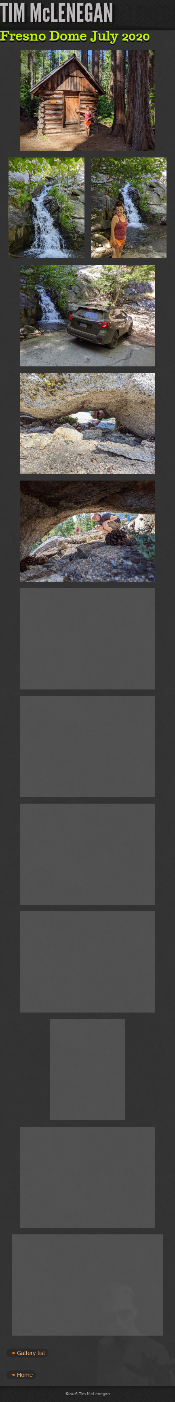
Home (25, 1375)
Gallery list (31, 1353)
